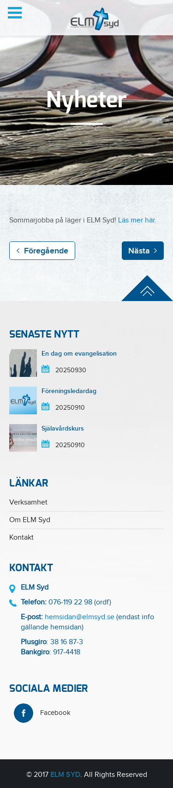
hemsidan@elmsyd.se (79, 617)
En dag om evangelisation (79, 353)
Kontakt (21, 538)
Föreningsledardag (69, 391)
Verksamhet (28, 503)
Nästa (139, 251)
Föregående (46, 251)
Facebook (42, 713)
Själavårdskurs (63, 428)
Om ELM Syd (29, 520)
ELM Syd (65, 774)
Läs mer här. (137, 220)
